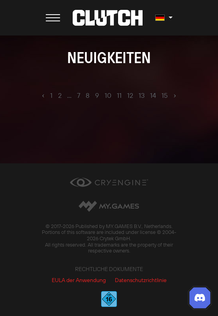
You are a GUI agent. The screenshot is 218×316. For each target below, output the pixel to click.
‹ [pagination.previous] (43, 95)
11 (119, 95)
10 (108, 95)
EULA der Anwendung (79, 280)
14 (153, 95)
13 (142, 95)
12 (130, 95)
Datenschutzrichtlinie (141, 280)
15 (165, 95)
